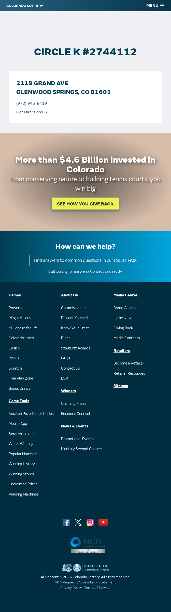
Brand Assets (124, 308)
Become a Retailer (128, 363)
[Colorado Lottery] (24, 6)
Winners (68, 391)
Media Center (125, 295)
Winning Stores (21, 474)
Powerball (17, 308)
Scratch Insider (21, 434)
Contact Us (70, 368)
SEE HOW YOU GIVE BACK (85, 204)
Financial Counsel (75, 413)
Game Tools (19, 401)
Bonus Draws (19, 388)
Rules (65, 338)
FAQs (65, 358)
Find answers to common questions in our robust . (85, 260)
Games (15, 295)
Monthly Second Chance (81, 449)
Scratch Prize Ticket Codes (31, 413)
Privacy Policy (71, 587)
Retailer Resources (129, 373)
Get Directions (31, 112)
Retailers (121, 350)
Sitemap (120, 386)
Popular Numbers (23, 454)
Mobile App (18, 423)
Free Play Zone (21, 378)
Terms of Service (97, 587)
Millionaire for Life (23, 328)
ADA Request (65, 582)
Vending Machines (24, 494)
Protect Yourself (74, 318)
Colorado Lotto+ (22, 338)
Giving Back (123, 328)
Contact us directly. (106, 271)
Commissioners (74, 308)
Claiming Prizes (73, 403)
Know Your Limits (75, 328)
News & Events (74, 426)
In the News (123, 318)
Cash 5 (14, 348)
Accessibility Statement (97, 582)
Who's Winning (21, 443)
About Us (69, 295)
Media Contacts (126, 338)
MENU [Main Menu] (155, 5)
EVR (64, 378)
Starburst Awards (75, 348)
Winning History (22, 464)
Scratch (15, 368)
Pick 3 (14, 358)
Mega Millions (20, 318)
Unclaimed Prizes (23, 484)
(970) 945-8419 (31, 103)
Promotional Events (77, 439)
